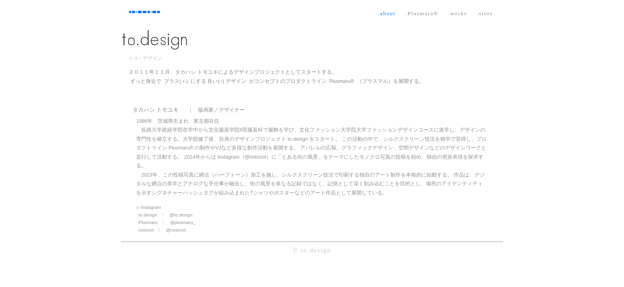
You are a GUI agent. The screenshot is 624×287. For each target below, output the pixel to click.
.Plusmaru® (422, 13)
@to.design (181, 214)
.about (387, 13)
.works (457, 13)
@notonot (175, 230)
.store (485, 13)
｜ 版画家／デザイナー (216, 110)
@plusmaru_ (183, 222)
